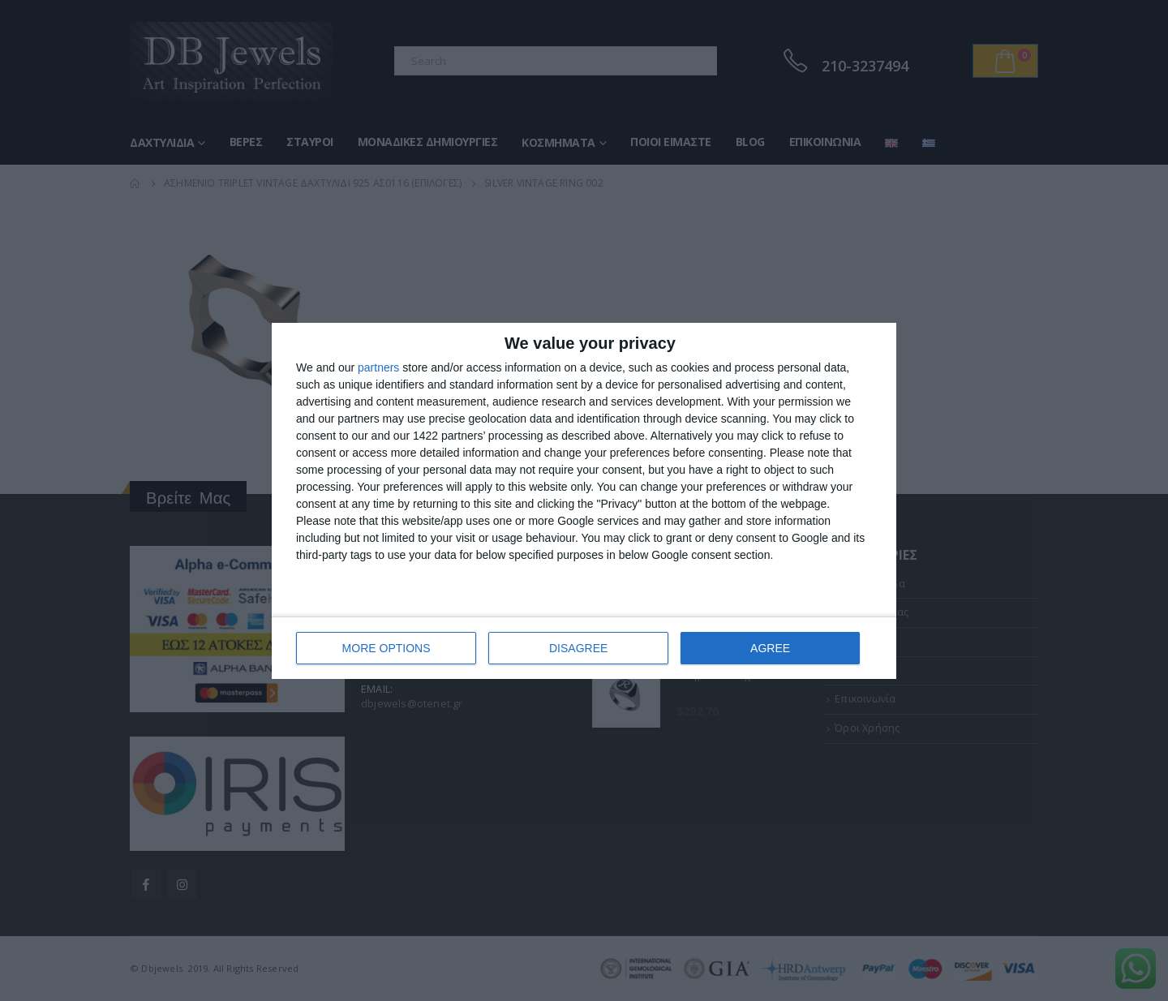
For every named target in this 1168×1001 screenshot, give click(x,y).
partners (378, 367)
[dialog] (584, 501)
